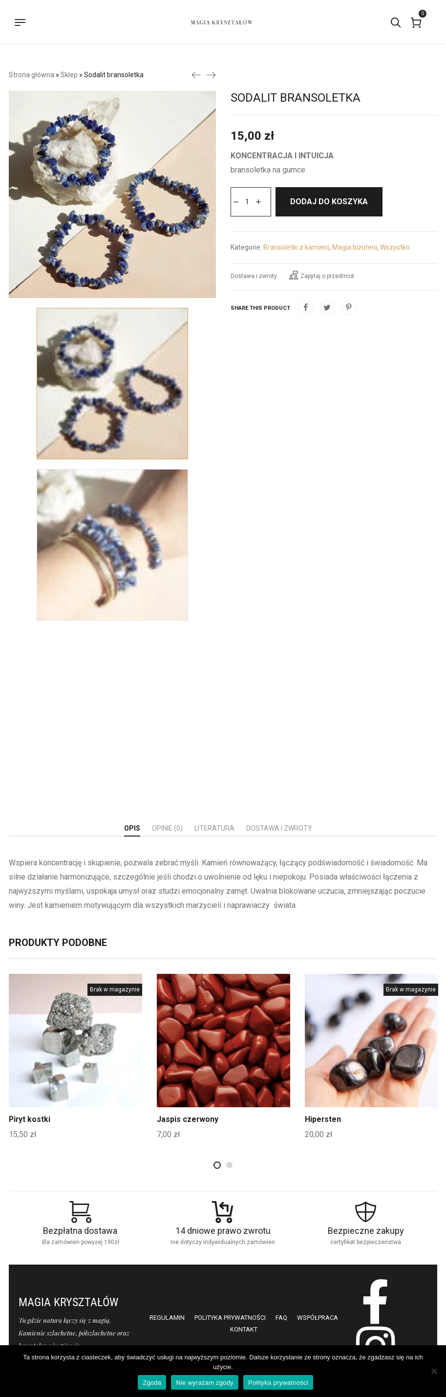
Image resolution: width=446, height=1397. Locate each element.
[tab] (132, 829)
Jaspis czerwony (188, 1119)
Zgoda (152, 1382)
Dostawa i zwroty (254, 276)
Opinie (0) (167, 828)
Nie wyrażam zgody (205, 1382)
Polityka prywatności (278, 1382)
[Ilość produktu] (247, 202)
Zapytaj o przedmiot (321, 275)
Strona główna (31, 75)
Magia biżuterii (354, 247)
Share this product (260, 308)
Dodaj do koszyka (329, 201)
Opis (132, 828)
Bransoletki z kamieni (296, 247)
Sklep (69, 75)
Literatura (214, 828)
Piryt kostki (30, 1119)
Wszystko (395, 247)
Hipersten (323, 1119)
